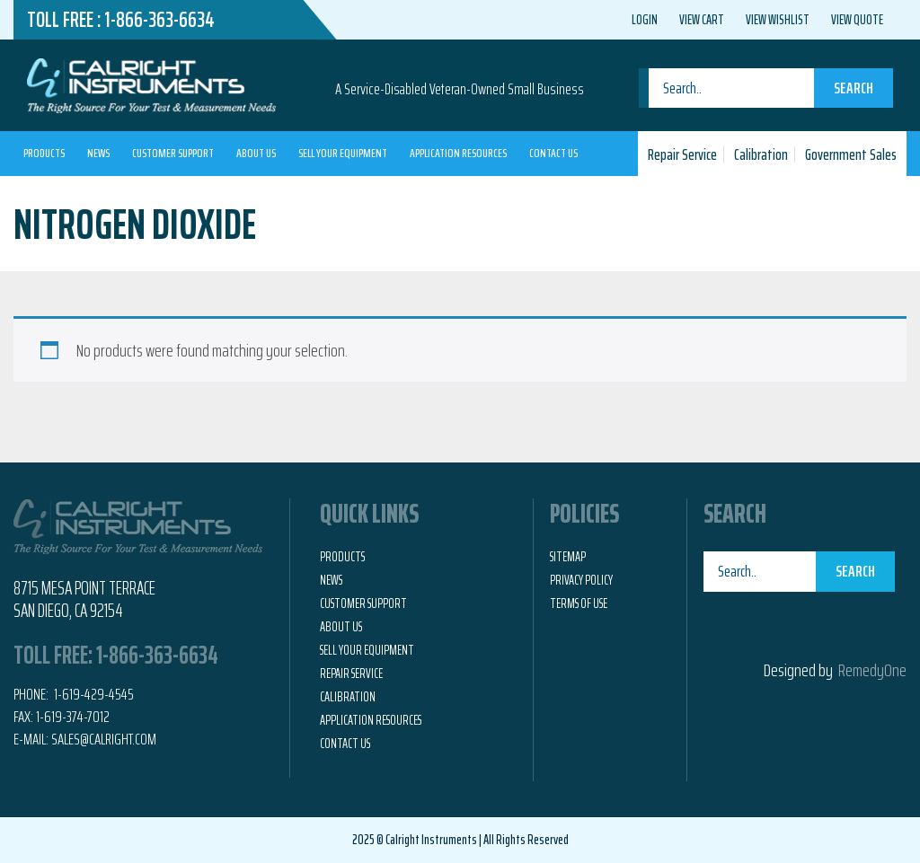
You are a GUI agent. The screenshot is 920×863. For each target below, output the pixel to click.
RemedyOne (872, 670)
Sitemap (568, 557)
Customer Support (173, 153)
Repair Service (682, 154)
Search (853, 88)
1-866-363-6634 (159, 20)
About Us (256, 153)
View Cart (701, 20)
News (98, 153)
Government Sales (851, 154)
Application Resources (458, 153)
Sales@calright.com (103, 739)
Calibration (761, 154)
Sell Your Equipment (342, 153)
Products (44, 153)
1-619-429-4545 (92, 694)
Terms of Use (578, 603)
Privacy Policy (581, 580)
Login (645, 20)
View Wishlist (777, 20)
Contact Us (553, 153)
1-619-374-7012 (73, 716)
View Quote (857, 20)
